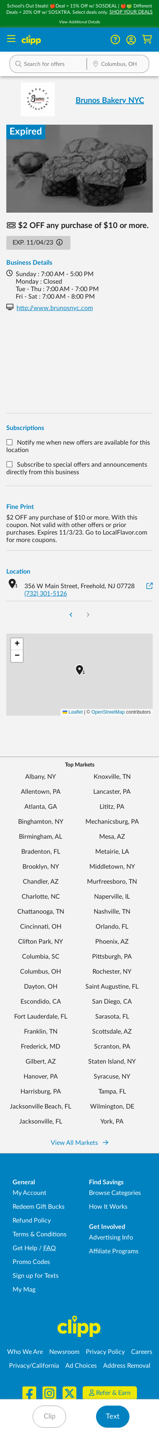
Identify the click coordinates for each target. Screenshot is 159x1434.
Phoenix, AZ (112, 942)
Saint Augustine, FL (112, 986)
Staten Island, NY (112, 1061)
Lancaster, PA (112, 792)
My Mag (24, 1289)
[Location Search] (118, 64)
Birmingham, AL (40, 837)
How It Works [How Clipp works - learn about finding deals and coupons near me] (108, 1207)
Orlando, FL (112, 927)
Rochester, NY (111, 971)
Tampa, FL (112, 1091)
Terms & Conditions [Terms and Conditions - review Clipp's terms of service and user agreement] (40, 1234)
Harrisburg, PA (40, 1091)
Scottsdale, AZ (112, 1031)
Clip (49, 1416)
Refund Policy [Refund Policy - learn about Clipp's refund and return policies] (32, 1220)
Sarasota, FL (112, 1016)
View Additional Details (79, 22)
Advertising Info (111, 1237)
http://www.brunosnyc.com (55, 308)
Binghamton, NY (40, 822)
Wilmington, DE (112, 1106)
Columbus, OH (40, 971)
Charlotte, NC (41, 897)
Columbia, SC (40, 957)
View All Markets (79, 1143)
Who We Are (25, 1352)
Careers (141, 1352)
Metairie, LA (112, 852)
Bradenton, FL (40, 852)
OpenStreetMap (108, 712)
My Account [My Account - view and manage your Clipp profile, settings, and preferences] (29, 1193)
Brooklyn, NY (40, 867)
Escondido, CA (40, 1001)
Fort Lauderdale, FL (40, 1016)
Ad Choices (81, 1366)
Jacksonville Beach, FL (40, 1106)
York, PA (112, 1121)
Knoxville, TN (112, 777)
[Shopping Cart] (147, 40)
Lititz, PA (112, 807)
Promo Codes (31, 1262)
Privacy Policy (105, 1352)
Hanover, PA (41, 1076)
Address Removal (126, 1366)
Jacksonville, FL (40, 1121)
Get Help (25, 1248)
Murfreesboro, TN (112, 882)
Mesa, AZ (112, 837)
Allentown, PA (41, 792)
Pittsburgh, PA (112, 957)
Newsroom (64, 1352)
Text (112, 1416)
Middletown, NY (112, 867)
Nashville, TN (112, 912)
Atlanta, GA (40, 807)
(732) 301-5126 (45, 594)
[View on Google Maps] (149, 586)
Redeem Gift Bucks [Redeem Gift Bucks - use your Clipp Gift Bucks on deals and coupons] (39, 1207)
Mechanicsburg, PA (112, 822)
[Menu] (11, 39)
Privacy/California (34, 1366)
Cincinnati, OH (40, 927)
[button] (131, 40)
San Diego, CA (112, 1001)
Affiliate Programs (114, 1251)
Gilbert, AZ (41, 1061)
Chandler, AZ (41, 882)
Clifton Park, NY (40, 942)
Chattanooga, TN (40, 912)
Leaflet (73, 712)
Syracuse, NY (112, 1076)
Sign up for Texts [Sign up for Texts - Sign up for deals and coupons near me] (36, 1276)
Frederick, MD (40, 1046)
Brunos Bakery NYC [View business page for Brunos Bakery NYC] (110, 101)
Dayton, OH (40, 986)
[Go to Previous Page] (71, 615)
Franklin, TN (40, 1031)
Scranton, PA (112, 1046)
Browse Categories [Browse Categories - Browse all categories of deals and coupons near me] (115, 1193)
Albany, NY (40, 777)
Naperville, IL (112, 897)
